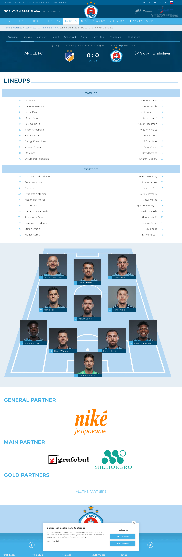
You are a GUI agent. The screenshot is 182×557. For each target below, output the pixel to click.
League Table (11, 530)
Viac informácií (53, 541)
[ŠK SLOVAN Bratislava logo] (91, 9)
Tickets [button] (37, 21)
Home (7, 28)
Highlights (134, 37)
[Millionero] (113, 417)
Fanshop (63, 2)
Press (15, 2)
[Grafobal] (68, 417)
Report (55, 37)
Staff (6, 510)
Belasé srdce (51, 2)
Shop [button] (149, 21)
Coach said (70, 37)
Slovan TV (135, 21)
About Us (39, 520)
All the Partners (91, 439)
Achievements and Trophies (43, 511)
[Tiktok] (165, 2)
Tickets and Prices (72, 506)
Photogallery (116, 37)
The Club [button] (22, 21)
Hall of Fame (40, 517)
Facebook (98, 520)
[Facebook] (143, 2)
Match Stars (98, 37)
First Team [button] (54, 21)
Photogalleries (100, 510)
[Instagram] (160, 2)
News (84, 21)
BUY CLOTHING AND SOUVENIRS (133, 508)
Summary (42, 37)
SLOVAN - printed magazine (101, 515)
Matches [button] (71, 21)
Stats (7, 513)
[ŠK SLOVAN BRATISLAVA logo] (46, 11)
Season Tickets (70, 510)
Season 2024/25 (33, 28)
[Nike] (91, 406)
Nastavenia (123, 530)
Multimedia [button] (116, 21)
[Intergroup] (68, 429)
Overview (13, 37)
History (38, 506)
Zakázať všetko (122, 537)
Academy (99, 21)
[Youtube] (154, 2)
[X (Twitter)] (149, 2)
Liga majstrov (50, 28)
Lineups (27, 37)
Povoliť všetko (123, 543)
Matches (17, 28)
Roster (8, 506)
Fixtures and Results (13, 527)
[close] (134, 523)
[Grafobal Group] (113, 429)
